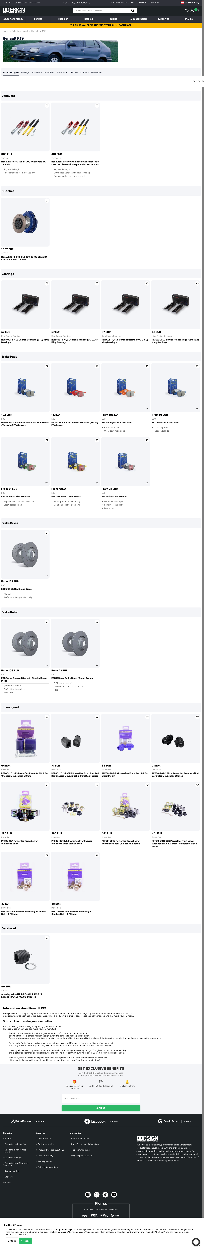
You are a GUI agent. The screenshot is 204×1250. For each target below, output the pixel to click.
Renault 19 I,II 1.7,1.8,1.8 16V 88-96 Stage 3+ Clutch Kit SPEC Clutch (24, 258)
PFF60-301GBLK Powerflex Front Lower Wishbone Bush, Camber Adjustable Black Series (174, 844)
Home (6, 31)
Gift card (8, 1176)
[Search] (105, 11)
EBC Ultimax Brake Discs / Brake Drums (72, 678)
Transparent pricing (80, 1150)
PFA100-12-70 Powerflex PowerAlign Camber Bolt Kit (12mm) (71, 913)
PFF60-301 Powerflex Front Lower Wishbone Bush (19, 842)
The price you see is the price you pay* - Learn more (101, 25)
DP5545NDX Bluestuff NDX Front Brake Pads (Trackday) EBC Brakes (25, 424)
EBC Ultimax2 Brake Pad (114, 496)
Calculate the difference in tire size (16, 1164)
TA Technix (6, 158)
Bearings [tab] (27, 72)
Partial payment (45, 1161)
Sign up (101, 1108)
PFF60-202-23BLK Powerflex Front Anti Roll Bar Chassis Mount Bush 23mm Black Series (75, 775)
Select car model (13, 19)
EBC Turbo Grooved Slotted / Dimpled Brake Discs (24, 679)
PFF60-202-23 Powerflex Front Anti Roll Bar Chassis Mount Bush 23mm (24, 775)
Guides (7, 1182)
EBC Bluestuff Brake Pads (165, 422)
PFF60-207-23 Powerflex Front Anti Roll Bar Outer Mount (125, 775)
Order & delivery (45, 1155)
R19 (44, 31)
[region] (101, 136)
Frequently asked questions (51, 1150)
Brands (189, 19)
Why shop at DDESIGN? (82, 1155)
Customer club (44, 1138)
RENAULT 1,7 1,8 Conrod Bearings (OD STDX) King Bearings (175, 341)
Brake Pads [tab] (52, 72)
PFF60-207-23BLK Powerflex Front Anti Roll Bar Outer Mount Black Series (175, 775)
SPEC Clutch (7, 253)
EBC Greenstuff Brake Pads (15, 496)
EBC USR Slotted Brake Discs (16, 589)
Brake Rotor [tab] (65, 72)
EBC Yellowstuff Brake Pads (66, 496)
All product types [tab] (11, 72)
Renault (34, 31)
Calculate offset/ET (13, 1157)
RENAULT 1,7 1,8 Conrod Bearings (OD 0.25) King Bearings (74, 341)
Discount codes (11, 1171)
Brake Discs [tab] (39, 72)
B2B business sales (80, 1138)
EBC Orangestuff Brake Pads (117, 422)
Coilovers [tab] (89, 72)
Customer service (46, 1144)
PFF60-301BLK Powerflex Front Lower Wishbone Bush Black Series (71, 842)
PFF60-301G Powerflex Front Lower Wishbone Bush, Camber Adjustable (121, 842)
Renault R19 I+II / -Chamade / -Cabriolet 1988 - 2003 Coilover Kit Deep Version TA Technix (75, 163)
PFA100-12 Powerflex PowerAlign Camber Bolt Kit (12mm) (23, 913)
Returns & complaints (48, 1167)
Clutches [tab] (78, 72)
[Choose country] (190, 2)
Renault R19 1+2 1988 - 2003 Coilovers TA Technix (23, 163)
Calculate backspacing (15, 1144)
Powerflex (6, 770)
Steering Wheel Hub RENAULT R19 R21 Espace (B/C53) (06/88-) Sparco (21, 995)
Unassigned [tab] (101, 72)
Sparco (4, 990)
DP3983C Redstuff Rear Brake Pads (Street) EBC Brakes (74, 424)
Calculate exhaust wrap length (15, 1150)
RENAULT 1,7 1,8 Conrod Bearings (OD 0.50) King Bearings (125, 341)
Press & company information (85, 1144)
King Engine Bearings (11, 336)
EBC (3, 419)
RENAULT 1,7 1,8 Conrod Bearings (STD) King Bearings (25, 341)
